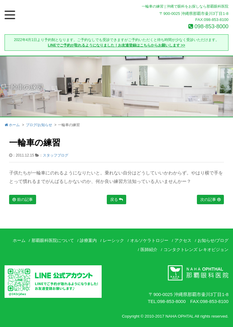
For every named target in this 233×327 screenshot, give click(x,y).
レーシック (113, 240)
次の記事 (210, 199)
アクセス (182, 240)
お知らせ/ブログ (213, 240)
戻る (116, 199)
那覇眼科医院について (53, 240)
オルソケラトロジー (149, 240)
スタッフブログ (55, 155)
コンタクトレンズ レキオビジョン (196, 249)
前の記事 (22, 199)
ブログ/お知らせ (39, 125)
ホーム (12, 125)
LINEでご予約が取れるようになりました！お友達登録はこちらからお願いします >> (116, 45)
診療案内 (88, 240)
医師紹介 (148, 249)
